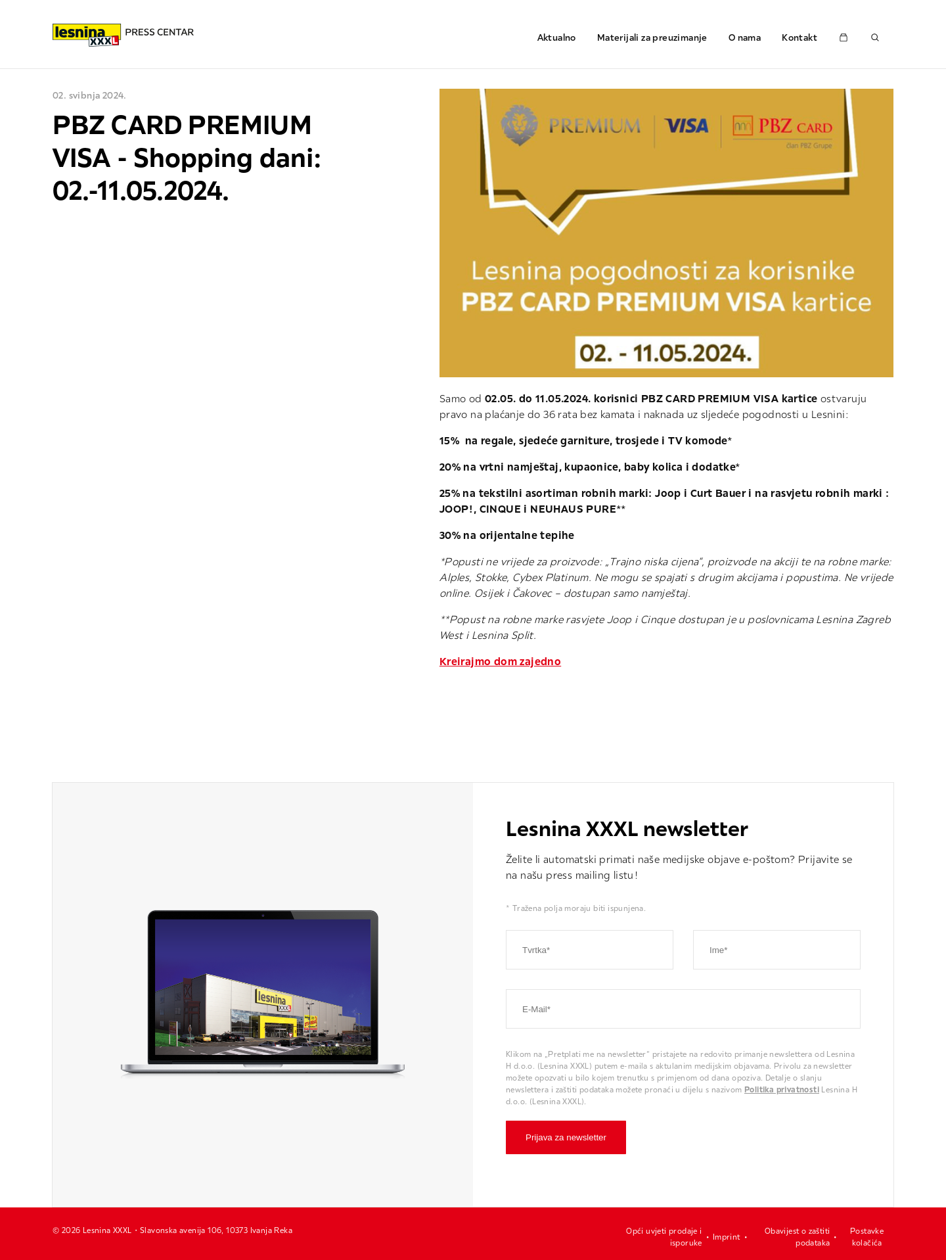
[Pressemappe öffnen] (843, 37)
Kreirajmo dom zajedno (500, 661)
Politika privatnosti (781, 1089)
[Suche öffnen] (875, 37)
